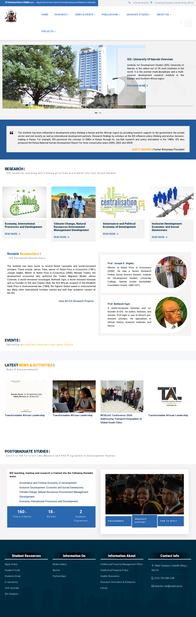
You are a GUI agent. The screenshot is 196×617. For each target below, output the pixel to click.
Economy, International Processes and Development (23, 225)
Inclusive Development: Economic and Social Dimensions (167, 227)
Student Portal (12, 570)
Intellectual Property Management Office (121, 564)
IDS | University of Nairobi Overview (150, 59)
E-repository (11, 582)
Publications (111, 14)
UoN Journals (12, 588)
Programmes (116, 521)
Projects (49, 31)
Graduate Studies (139, 14)
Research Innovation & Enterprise (118, 582)
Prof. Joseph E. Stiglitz (121, 263)
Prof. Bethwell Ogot (119, 303)
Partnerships (59, 576)
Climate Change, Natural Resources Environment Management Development (71, 227)
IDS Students (11, 593)
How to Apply (168, 521)
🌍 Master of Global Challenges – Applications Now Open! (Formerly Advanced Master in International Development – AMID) (62, 2)
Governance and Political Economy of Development (119, 225)
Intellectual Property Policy (114, 570)
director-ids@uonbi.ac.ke (167, 586)
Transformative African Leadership (25, 415)
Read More (11, 234)
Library (104, 588)
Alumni (56, 570)
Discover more (136, 85)
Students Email (12, 576)
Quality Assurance (110, 576)
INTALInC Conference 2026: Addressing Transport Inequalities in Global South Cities (121, 419)
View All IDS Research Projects (76, 301)
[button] (96, 112)
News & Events (85, 14)
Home (45, 14)
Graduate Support (140, 520)
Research (62, 14)
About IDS (164, 14)
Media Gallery (60, 564)
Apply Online (11, 564)
